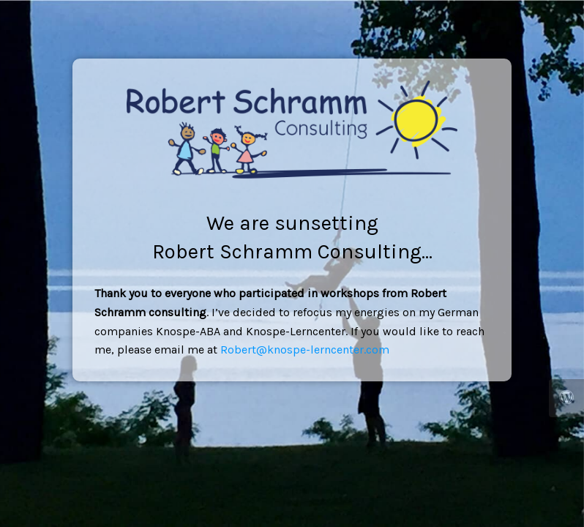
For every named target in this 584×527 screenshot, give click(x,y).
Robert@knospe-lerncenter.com (304, 349)
